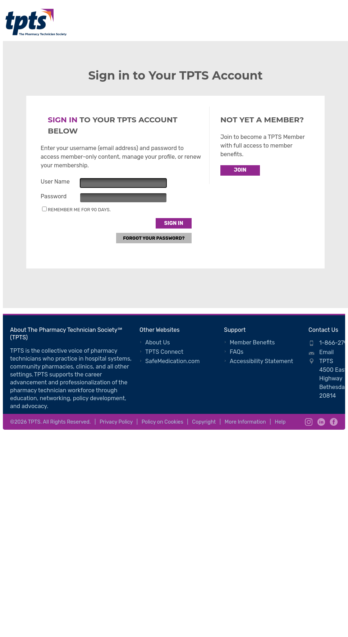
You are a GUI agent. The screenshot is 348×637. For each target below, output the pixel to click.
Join (240, 170)
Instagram (308, 422)
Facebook (334, 422)
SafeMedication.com (172, 361)
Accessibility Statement (261, 361)
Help (280, 422)
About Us (157, 342)
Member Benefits (252, 342)
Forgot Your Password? (154, 238)
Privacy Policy (116, 422)
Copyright (204, 422)
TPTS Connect (164, 351)
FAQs (236, 351)
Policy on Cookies (162, 422)
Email (326, 352)
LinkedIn (321, 422)
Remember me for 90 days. (79, 209)
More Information (245, 422)
